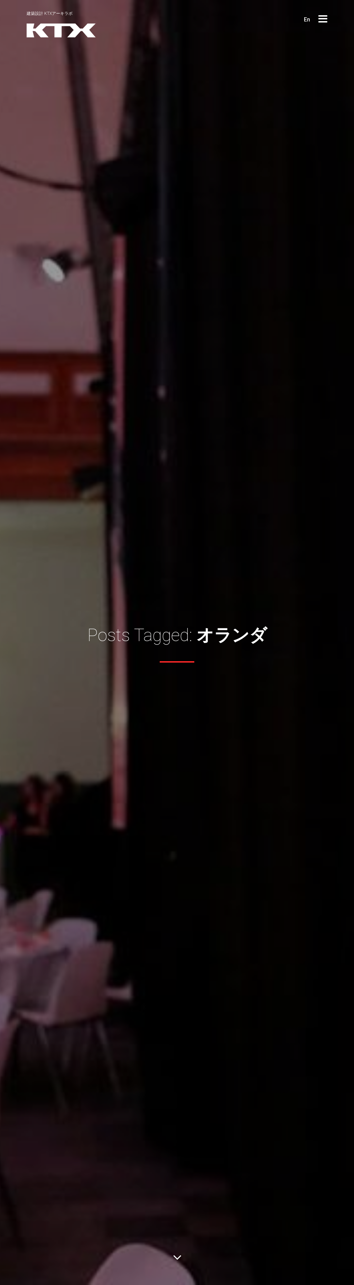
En (307, 19)
